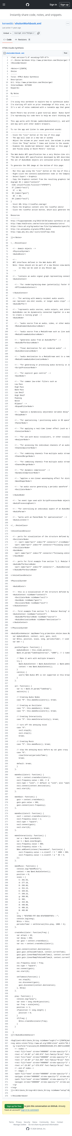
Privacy (19, 1122)
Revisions (23, 39)
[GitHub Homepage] (27, 1128)
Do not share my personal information (43, 1124)
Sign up (64, 4)
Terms (11, 1122)
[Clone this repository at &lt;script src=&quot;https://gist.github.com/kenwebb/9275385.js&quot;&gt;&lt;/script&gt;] (24, 33)
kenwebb (7, 23)
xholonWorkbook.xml (28, 23)
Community (44, 1122)
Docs (53, 1122)
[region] (36, 577)
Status (34, 1122)
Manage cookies (20, 1124)
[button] (38, 33)
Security (27, 1122)
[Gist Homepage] (27, 4)
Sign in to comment (30, 1110)
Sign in (53, 4)
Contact (60, 1122)
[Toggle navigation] (4, 4)
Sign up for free (14, 1106)
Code (7, 39)
